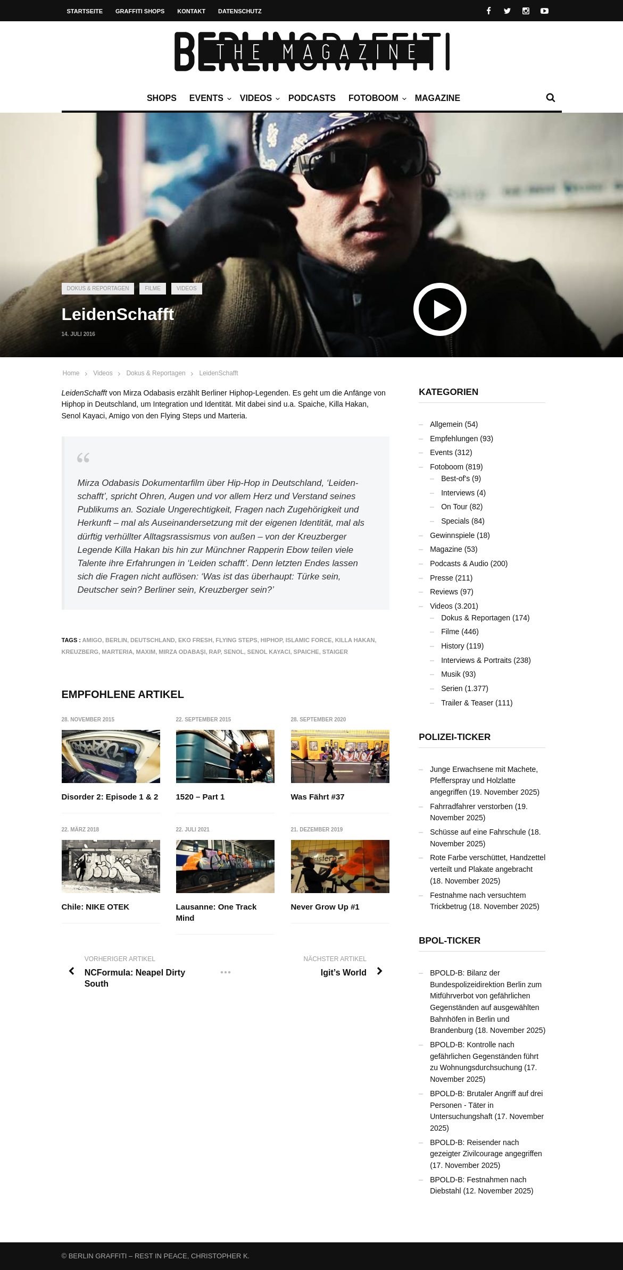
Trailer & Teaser (467, 703)
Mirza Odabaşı (182, 652)
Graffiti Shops (139, 11)
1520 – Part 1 (200, 796)
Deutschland (152, 640)
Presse (441, 578)
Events (209, 98)
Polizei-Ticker (455, 737)
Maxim (145, 652)
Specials (455, 521)
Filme (152, 288)
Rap (215, 652)
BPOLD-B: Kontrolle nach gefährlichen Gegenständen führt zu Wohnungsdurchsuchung (484, 1056)
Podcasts (312, 98)
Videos (258, 98)
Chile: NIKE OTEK (96, 907)
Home (71, 373)
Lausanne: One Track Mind (216, 913)
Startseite (85, 11)
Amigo (92, 640)
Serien (451, 688)
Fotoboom (376, 98)
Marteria (117, 652)
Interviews (458, 493)
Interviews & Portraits (476, 660)
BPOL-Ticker (449, 941)
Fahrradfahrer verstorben (471, 806)
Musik (451, 674)
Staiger (335, 652)
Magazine (437, 98)
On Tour (454, 506)
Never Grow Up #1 (325, 907)
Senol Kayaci (268, 652)
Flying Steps (236, 640)
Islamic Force (309, 640)
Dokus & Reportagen (98, 288)
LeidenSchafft (218, 373)
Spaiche (306, 652)
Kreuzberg (80, 652)
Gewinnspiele (452, 535)
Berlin (116, 640)
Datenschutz (240, 11)
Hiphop (272, 640)
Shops (162, 98)
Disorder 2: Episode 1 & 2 (110, 796)
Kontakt (191, 11)
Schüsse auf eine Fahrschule (478, 832)
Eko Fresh (195, 640)
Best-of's (455, 478)
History (452, 646)
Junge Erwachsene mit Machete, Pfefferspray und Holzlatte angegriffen (484, 780)
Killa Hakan (355, 640)
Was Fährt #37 (318, 796)
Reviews (444, 591)
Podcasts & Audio (459, 563)
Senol (234, 652)
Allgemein (446, 424)
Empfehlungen (454, 438)
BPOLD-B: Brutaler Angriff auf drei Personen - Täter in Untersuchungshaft (486, 1105)
